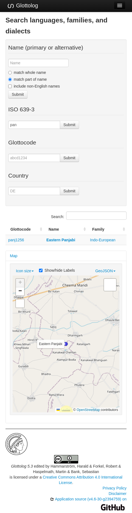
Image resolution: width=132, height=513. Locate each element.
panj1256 (16, 240)
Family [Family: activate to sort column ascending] (98, 229)
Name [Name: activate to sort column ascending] (54, 229)
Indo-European (103, 240)
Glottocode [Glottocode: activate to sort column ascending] (20, 229)
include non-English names (34, 86)
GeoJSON (105, 271)
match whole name (27, 72)
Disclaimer (118, 493)
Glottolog (22, 5)
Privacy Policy (115, 488)
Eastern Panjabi (60, 240)
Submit (18, 94)
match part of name (27, 79)
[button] (66, 344)
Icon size (25, 271)
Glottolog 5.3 (22, 466)
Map (13, 256)
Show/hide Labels (57, 270)
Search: (89, 215)
